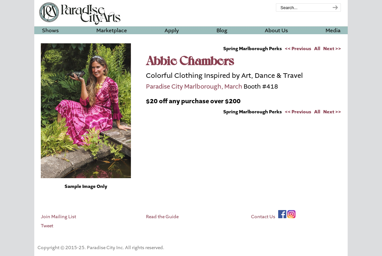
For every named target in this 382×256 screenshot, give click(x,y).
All (317, 49)
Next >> (332, 49)
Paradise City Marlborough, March (194, 87)
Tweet (47, 226)
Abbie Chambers (190, 62)
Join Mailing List (58, 217)
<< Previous (298, 49)
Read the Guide (162, 217)
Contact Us (263, 217)
